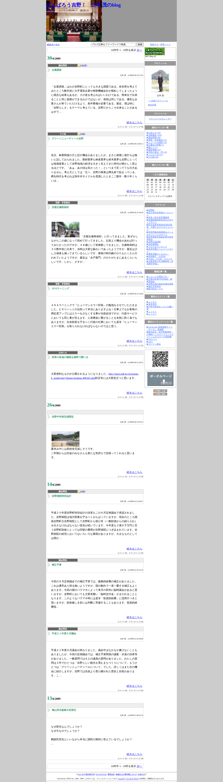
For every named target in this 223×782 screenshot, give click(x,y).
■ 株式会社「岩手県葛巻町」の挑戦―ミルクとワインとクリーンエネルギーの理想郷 (160, 334)
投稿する (154, 44)
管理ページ (165, 44)
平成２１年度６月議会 (64, 633)
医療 (83, 491)
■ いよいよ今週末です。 (158, 276)
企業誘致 (56, 70)
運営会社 (111, 774)
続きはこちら (134, 122)
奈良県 (84, 65)
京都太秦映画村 (60, 207)
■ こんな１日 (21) (155, 154)
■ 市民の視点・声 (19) (157, 152)
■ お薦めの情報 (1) (155, 145)
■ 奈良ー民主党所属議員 (158, 217)
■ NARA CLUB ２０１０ (159, 259)
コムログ (121, 779)
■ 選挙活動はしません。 (158, 254)
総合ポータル (53, 44)
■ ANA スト (152, 339)
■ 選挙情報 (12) (154, 150)
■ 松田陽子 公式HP (156, 256)
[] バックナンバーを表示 (160, 196)
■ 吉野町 (151, 210)
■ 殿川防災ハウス (155, 289)
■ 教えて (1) (152, 147)
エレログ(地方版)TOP (86, 774)
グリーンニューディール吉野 (67, 138)
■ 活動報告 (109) (154, 135)
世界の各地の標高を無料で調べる (70, 357)
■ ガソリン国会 (154, 344)
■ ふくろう (152, 302)
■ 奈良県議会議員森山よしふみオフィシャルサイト (160, 233)
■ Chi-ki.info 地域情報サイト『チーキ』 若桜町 (160, 328)
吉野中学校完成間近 (63, 416)
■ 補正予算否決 (154, 286)
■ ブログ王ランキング (157, 246)
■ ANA (150, 341)
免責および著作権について (126, 774)
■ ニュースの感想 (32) (157, 142)
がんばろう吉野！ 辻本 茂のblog (83, 5)
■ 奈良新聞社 (153, 244)
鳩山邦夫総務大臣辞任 (64, 710)
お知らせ (141, 774)
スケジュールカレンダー (160, 119)
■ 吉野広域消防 (154, 242)
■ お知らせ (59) (154, 133)
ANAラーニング (60, 288)
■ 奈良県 (152, 105)
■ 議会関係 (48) (154, 137)
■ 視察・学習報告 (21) (157, 140)
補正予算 (56, 564)
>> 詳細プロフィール (158, 101)
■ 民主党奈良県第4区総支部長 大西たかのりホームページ (160, 227)
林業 (83, 134)
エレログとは (101, 774)
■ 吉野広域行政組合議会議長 (160, 284)
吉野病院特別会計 (61, 496)
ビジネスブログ (132, 779)
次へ (139, 50)
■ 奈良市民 (152, 304)
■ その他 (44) (153, 157)
